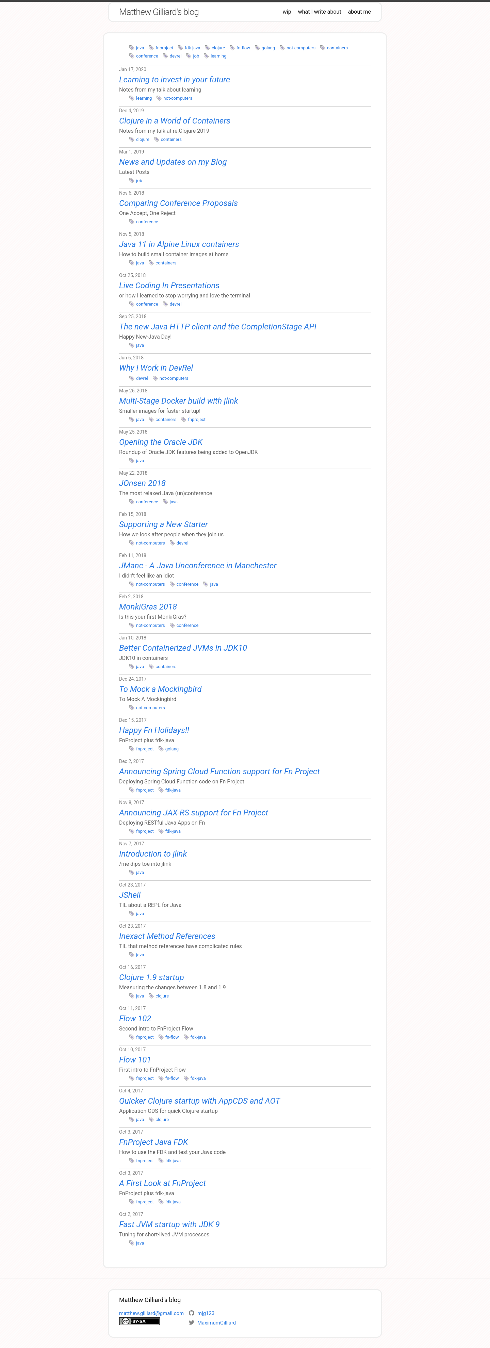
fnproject (164, 47)
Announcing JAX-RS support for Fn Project (193, 812)
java (140, 47)
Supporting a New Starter (163, 524)
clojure (218, 47)
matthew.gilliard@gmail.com (151, 1313)
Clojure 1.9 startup (151, 977)
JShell (130, 895)
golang (268, 47)
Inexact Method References (167, 936)
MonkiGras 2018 (148, 607)
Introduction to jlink (153, 854)
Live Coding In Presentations (169, 285)
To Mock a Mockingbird (160, 689)
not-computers (301, 47)
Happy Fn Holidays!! (154, 730)
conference (147, 56)
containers (337, 47)
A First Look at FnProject (162, 1183)
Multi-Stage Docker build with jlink (178, 401)
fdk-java (192, 47)
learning (218, 56)
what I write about (319, 12)
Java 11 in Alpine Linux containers (179, 244)
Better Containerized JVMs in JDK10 (183, 648)
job (196, 56)
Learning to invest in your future (174, 79)
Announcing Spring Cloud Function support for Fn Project (219, 771)
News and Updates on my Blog (173, 162)
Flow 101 (135, 1060)
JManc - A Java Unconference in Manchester (197, 565)
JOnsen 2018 (142, 483)
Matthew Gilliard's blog (159, 12)
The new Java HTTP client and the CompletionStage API (217, 326)
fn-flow (243, 47)
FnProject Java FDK (153, 1142)
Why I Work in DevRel (156, 368)
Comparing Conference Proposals (178, 203)
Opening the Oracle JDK (160, 442)
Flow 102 (135, 1018)
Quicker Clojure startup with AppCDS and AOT (199, 1101)
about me (359, 12)
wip (287, 12)
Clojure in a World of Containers (174, 121)
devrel (176, 56)
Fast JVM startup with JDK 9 (169, 1224)
